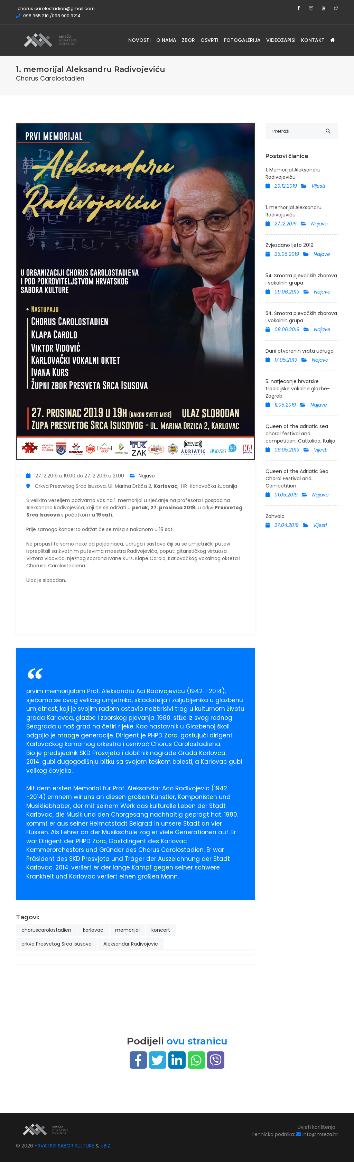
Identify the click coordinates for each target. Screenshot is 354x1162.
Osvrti (209, 40)
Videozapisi (281, 40)
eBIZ (105, 1145)
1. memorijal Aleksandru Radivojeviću (294, 211)
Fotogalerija (242, 40)
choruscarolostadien (46, 930)
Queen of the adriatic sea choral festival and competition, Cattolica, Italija (300, 433)
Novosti (139, 40)
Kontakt (313, 40)
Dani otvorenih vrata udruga (300, 350)
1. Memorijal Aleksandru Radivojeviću (293, 173)
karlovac (93, 930)
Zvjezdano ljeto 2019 (290, 245)
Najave (147, 475)
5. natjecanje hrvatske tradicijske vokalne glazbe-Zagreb (298, 388)
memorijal (127, 930)
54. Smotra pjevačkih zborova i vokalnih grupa (301, 279)
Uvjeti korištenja (316, 1127)
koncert (160, 930)
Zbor (188, 40)
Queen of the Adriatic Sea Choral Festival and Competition (297, 478)
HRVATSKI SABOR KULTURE (65, 1145)
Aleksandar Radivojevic (130, 943)
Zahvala (275, 516)
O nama (166, 40)
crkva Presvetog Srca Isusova (56, 943)
